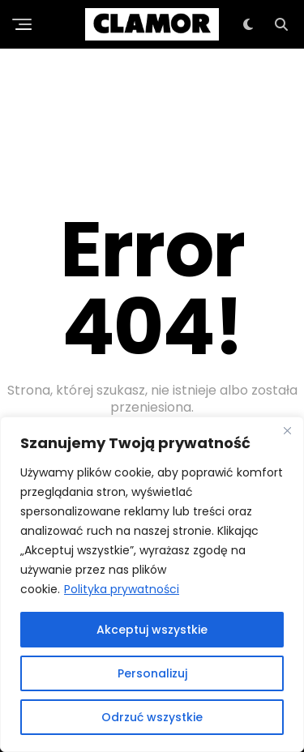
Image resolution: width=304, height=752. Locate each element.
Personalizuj (152, 673)
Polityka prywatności (121, 589)
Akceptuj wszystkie (152, 630)
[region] (152, 584)
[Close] (287, 430)
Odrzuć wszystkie (152, 717)
